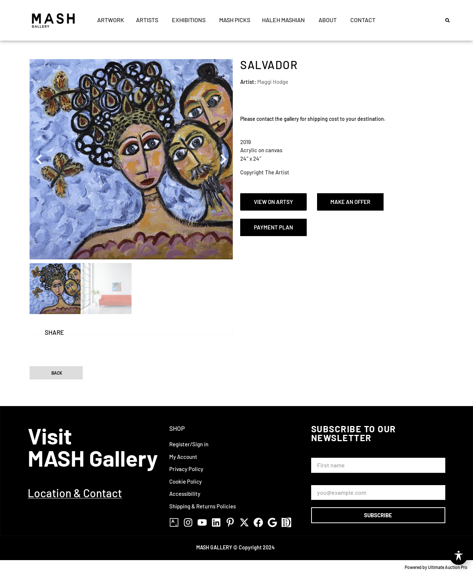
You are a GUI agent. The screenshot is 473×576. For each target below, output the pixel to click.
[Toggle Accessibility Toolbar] (458, 556)
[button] (447, 20)
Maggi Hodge (272, 81)
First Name (326, 454)
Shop (177, 428)
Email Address (330, 481)
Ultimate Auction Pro (447, 567)
